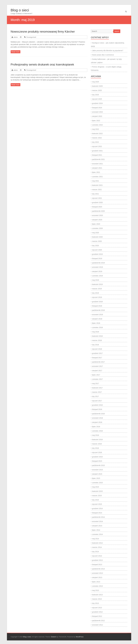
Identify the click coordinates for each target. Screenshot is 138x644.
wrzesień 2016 (97, 418)
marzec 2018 (97, 340)
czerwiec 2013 (97, 586)
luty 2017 (95, 396)
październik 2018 (98, 310)
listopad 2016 (97, 409)
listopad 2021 (97, 155)
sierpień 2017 (97, 371)
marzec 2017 (97, 392)
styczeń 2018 (97, 349)
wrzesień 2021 (97, 164)
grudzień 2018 (97, 302)
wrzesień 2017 (97, 366)
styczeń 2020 (97, 250)
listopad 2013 (97, 564)
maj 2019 (95, 280)
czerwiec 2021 (97, 177)
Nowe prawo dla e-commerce (103, 55)
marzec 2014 (97, 547)
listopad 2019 (97, 258)
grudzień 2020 (97, 202)
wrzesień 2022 (97, 112)
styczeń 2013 (97, 608)
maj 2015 (95, 487)
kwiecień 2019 (97, 284)
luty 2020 (95, 246)
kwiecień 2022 (97, 133)
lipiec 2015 (96, 478)
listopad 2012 (97, 616)
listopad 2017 (97, 358)
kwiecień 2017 (97, 388)
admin (16, 37)
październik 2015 (98, 465)
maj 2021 (95, 181)
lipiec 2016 (96, 427)
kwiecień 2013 (97, 595)
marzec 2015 (97, 495)
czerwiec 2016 (97, 431)
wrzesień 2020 (97, 215)
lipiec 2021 (96, 172)
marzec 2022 (97, 138)
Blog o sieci (20, 10)
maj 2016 (95, 435)
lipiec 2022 (96, 121)
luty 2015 (95, 500)
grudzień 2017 (97, 353)
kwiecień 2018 (97, 336)
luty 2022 (95, 142)
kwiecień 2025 (97, 86)
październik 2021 (98, 159)
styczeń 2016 (97, 452)
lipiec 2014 (96, 530)
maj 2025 (95, 82)
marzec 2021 (97, 189)
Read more (15, 52)
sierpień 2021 (97, 168)
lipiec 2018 (96, 323)
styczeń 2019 (97, 297)
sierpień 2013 (97, 577)
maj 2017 (95, 383)
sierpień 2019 (97, 271)
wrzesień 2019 (97, 267)
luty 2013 (95, 603)
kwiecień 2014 (97, 543)
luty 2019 (95, 293)
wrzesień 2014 (97, 521)
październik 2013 (98, 569)
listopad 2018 (97, 306)
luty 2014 (95, 552)
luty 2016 (95, 448)
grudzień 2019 (97, 254)
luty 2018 (95, 345)
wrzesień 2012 (97, 625)
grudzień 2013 (97, 560)
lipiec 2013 (96, 582)
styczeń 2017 (97, 401)
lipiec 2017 (96, 375)
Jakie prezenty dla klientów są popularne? (107, 50)
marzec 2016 (97, 444)
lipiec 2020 (96, 224)
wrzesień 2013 (97, 573)
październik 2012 (98, 620)
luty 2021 (95, 194)
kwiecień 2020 (97, 237)
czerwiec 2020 (97, 228)
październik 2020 (98, 211)
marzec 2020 (97, 241)
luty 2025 (95, 95)
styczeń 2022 (97, 146)
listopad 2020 (97, 207)
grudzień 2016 (97, 405)
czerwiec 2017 (97, 379)
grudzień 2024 (97, 103)
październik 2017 (98, 362)
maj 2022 (95, 129)
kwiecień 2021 (97, 185)
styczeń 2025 (97, 99)
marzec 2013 (97, 599)
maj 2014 (95, 539)
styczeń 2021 (97, 198)
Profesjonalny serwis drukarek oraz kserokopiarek (42, 64)
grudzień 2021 (97, 151)
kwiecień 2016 (97, 439)
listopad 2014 (97, 513)
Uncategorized (31, 37)
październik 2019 (98, 263)
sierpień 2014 (97, 526)
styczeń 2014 (97, 556)
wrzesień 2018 (97, 314)
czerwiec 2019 (97, 276)
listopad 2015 (97, 461)
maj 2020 (95, 233)
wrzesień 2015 (97, 470)
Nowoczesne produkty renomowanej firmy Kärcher (43, 31)
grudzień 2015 (97, 457)
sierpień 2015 (97, 474)
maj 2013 (95, 590)
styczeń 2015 (97, 504)
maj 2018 (95, 332)
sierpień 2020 (97, 220)
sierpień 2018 (97, 319)
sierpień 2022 (97, 116)
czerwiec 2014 (97, 534)
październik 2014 (98, 517)
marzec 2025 (97, 90)
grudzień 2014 (97, 508)
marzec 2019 (97, 289)
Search (117, 31)
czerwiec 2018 (97, 327)
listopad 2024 (97, 108)
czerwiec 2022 (97, 125)
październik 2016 (98, 414)
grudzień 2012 (97, 612)
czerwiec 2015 (97, 483)
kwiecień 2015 (97, 491)
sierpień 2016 (97, 422)
